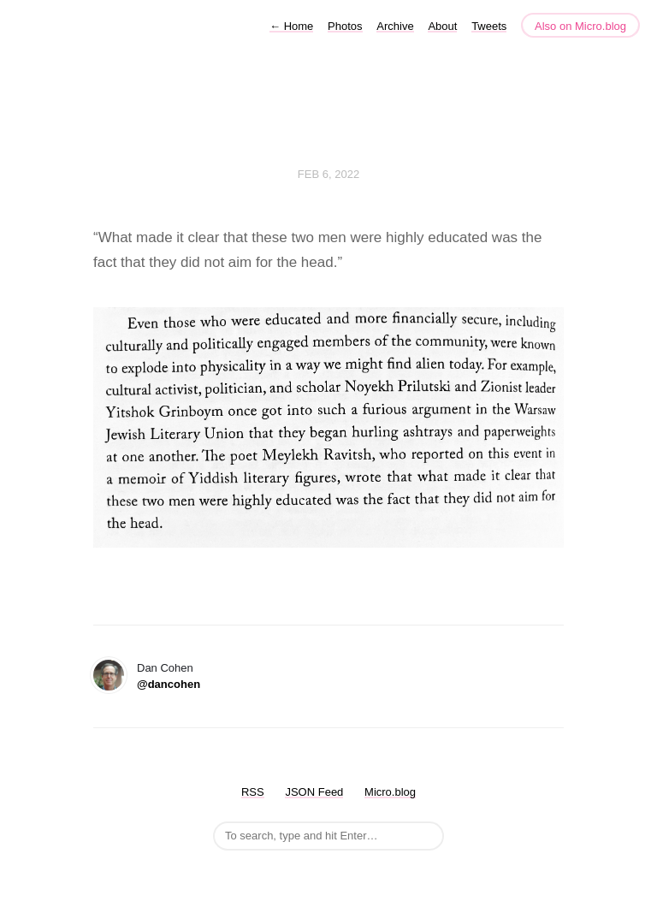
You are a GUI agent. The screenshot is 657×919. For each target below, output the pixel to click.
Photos (345, 26)
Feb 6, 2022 (328, 174)
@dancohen (168, 684)
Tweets (488, 26)
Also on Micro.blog (580, 26)
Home (291, 26)
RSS (252, 792)
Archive (394, 26)
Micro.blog (390, 792)
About (442, 26)
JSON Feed (314, 792)
